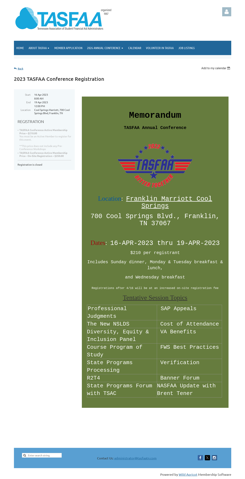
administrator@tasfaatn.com (135, 458)
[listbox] (216, 68)
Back (20, 68)
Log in (226, 11)
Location (26, 109)
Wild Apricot (188, 474)
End (28, 102)
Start (28, 94)
